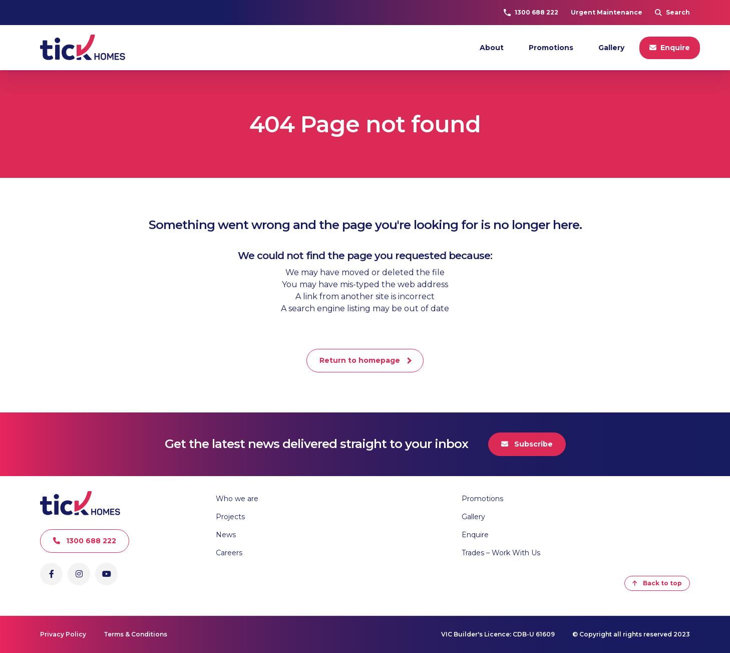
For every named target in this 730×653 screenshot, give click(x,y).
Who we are (237, 498)
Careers (229, 552)
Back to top (657, 583)
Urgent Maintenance (606, 12)
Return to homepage (359, 360)
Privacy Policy (63, 634)
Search (672, 12)
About (492, 47)
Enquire (669, 47)
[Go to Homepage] (82, 48)
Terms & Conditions (135, 634)
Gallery (611, 47)
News (226, 534)
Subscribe (527, 444)
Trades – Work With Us (501, 552)
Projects (230, 516)
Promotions (551, 47)
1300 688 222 (531, 12)
